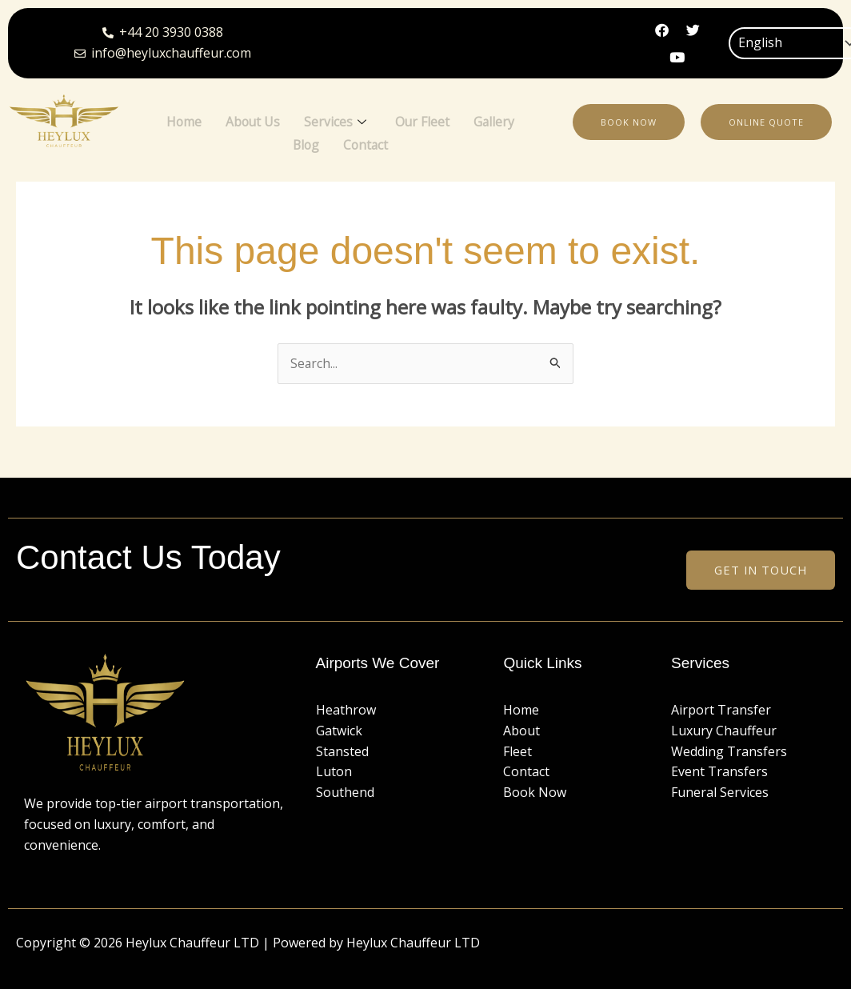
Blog (305, 140)
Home (183, 120)
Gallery (496, 120)
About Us (253, 120)
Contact (366, 140)
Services (336, 120)
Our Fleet (423, 120)
